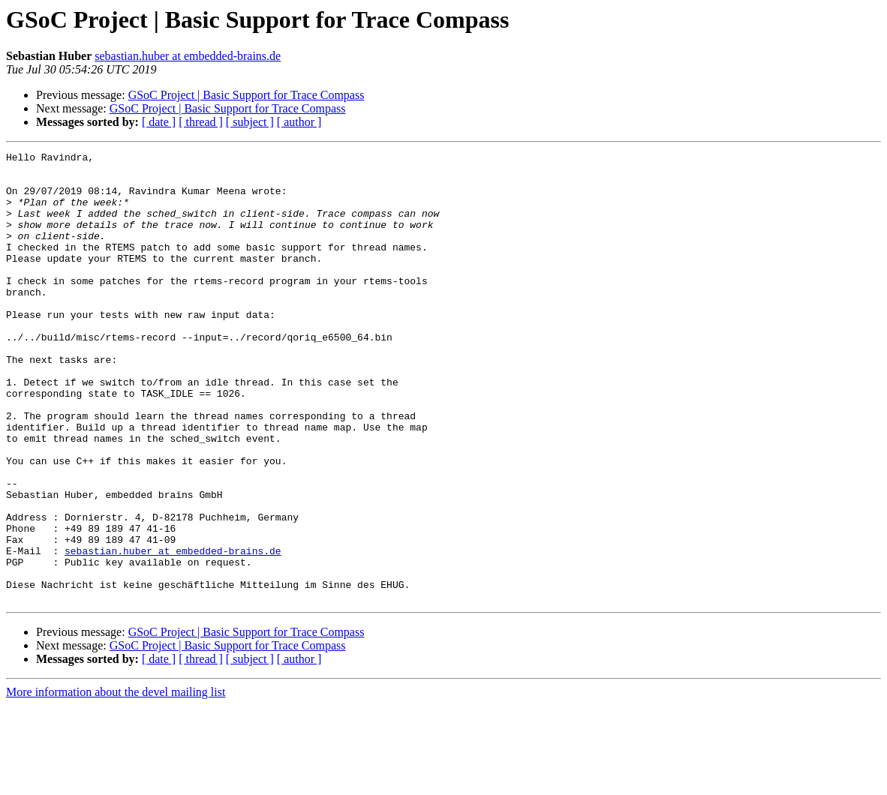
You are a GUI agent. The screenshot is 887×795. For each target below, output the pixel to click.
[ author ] (299, 122)
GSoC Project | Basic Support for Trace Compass (246, 94)
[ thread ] (201, 122)
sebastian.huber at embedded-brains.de (188, 56)
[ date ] (159, 122)
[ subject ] (250, 122)
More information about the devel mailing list (115, 782)
